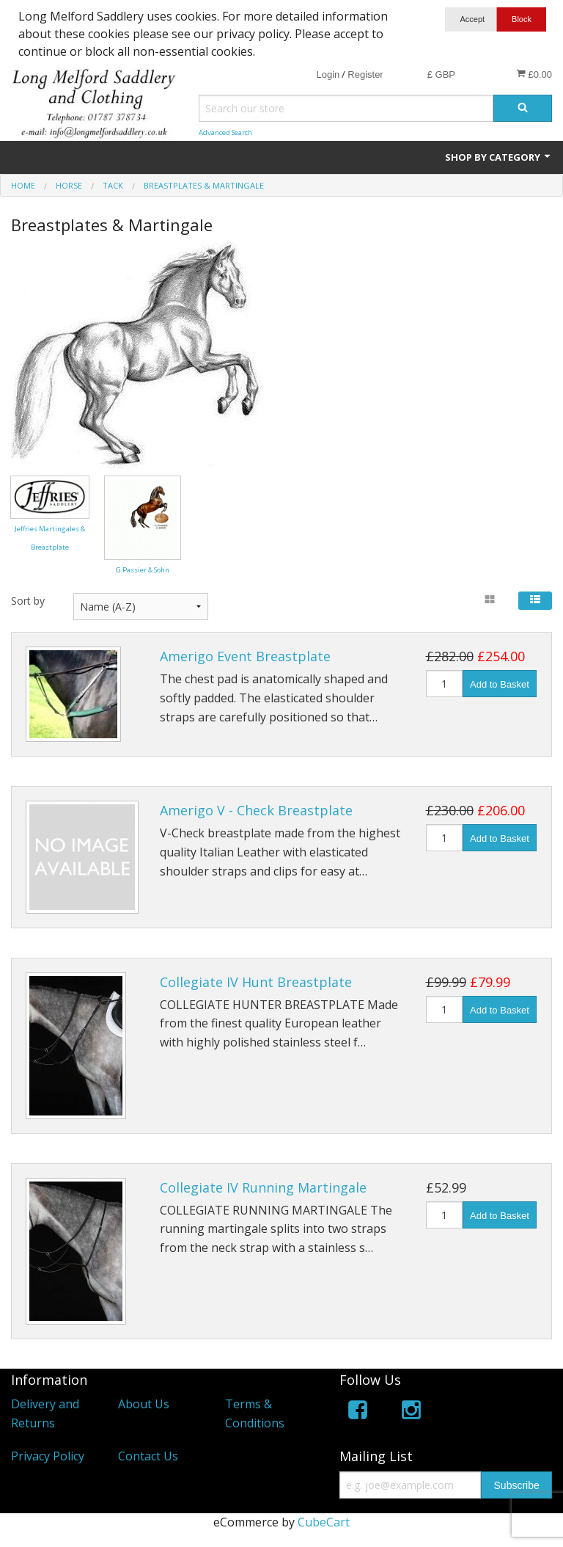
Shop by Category (498, 157)
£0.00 (534, 74)
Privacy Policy (47, 1456)
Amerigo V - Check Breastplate (256, 810)
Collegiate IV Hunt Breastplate (256, 982)
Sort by (28, 601)
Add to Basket (499, 684)
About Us (143, 1404)
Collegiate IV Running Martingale (263, 1187)
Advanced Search (225, 132)
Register (365, 74)
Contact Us (148, 1456)
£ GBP (441, 74)
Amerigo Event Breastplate (245, 656)
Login (327, 74)
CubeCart (324, 1522)
